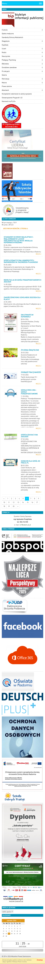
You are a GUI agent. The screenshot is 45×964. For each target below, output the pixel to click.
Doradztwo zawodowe (9, 67)
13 (18, 502)
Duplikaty (5, 45)
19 (9, 506)
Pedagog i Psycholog (9, 60)
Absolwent (5, 90)
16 (32, 502)
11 (9, 502)
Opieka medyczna (8, 33)
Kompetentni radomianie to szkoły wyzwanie (17, 94)
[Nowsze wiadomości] (4, 499)
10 (4, 502)
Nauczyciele (6, 56)
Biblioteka (5, 64)
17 (37, 502)
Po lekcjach (6, 71)
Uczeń (4, 49)
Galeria (4, 75)
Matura (4, 83)
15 (27, 502)
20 (13, 506)
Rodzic (4, 52)
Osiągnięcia (5, 41)
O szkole (5, 30)
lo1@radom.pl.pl (25, 525)
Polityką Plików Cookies (19, 962)
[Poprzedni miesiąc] (2, 921)
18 (4, 506)
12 (13, 502)
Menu (4, 3)
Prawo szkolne (7, 86)
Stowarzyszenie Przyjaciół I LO (12, 98)
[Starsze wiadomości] (18, 506)
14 (23, 502)
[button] (42, 30)
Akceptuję (40, 960)
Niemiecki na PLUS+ (9, 101)
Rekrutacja (5, 79)
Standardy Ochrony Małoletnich (12, 37)
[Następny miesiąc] (20, 921)
